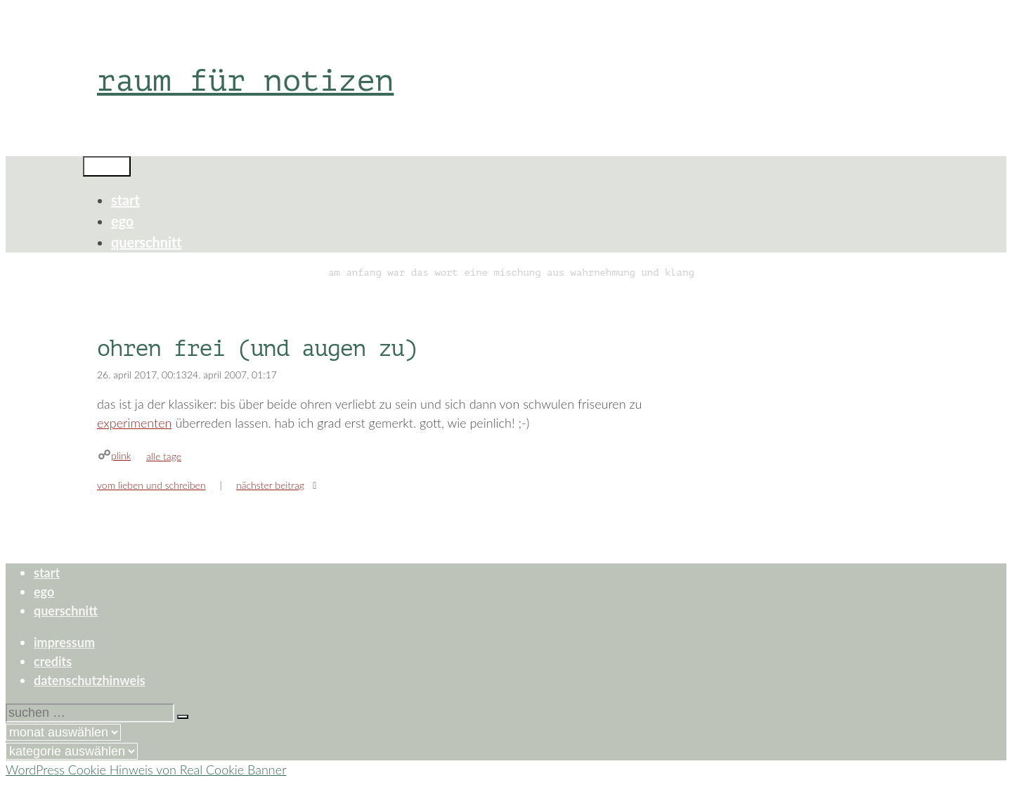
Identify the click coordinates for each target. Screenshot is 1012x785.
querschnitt (146, 242)
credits (53, 661)
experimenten (134, 422)
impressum (64, 642)
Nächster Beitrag (270, 485)
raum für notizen (245, 80)
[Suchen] (182, 717)
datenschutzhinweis (89, 680)
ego (122, 220)
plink (121, 455)
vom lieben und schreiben (151, 485)
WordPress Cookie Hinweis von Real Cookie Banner (146, 769)
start (125, 199)
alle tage (163, 456)
